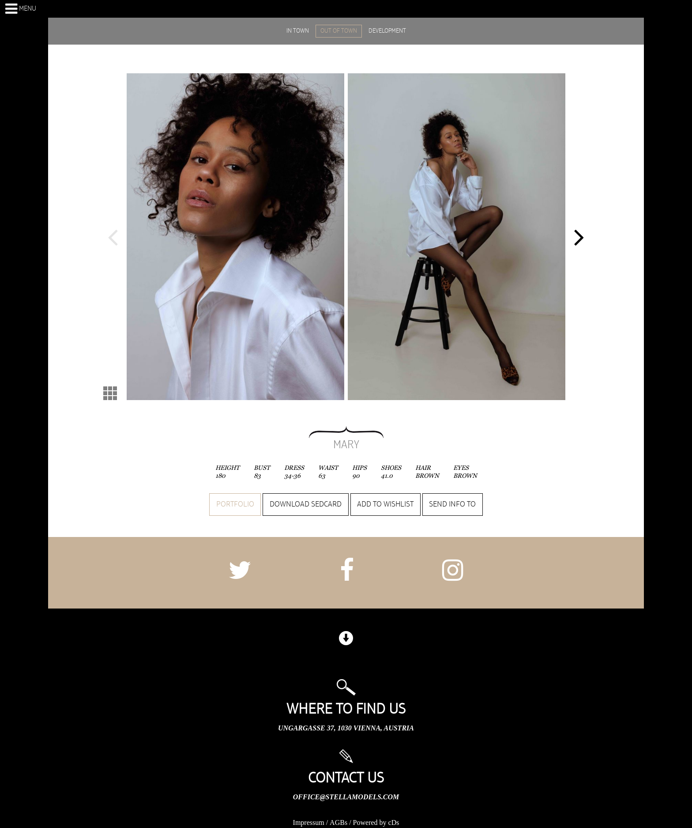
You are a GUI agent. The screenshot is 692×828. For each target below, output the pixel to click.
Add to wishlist (385, 504)
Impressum (308, 822)
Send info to (452, 504)
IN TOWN (297, 31)
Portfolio (235, 504)
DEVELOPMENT (387, 31)
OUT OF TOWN (338, 31)
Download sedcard (306, 504)
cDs (393, 822)
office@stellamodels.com (346, 797)
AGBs (338, 822)
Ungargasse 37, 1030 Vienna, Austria (346, 728)
